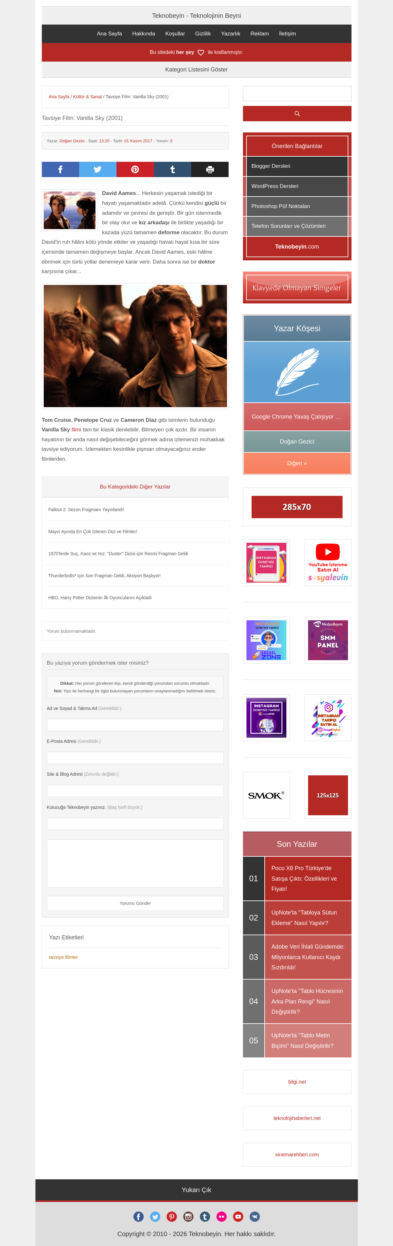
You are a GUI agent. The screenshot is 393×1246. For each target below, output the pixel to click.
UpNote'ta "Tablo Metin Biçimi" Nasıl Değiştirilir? (302, 1040)
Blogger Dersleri (271, 166)
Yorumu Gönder (135, 903)
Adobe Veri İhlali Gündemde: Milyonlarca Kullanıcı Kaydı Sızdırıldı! (307, 957)
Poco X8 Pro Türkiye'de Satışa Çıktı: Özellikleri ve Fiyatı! (304, 878)
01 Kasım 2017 (138, 140)
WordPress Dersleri (275, 186)
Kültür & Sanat (87, 96)
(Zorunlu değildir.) (83, 774)
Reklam (260, 34)
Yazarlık (230, 34)
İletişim (287, 34)
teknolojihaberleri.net (297, 1118)
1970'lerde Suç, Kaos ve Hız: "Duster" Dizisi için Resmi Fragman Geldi (118, 553)
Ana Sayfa (109, 34)
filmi (76, 430)
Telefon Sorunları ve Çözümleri (289, 226)
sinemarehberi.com (297, 1154)
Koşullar (175, 34)
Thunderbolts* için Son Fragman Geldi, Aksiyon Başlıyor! (105, 575)
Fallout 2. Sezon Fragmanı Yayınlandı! (87, 509)
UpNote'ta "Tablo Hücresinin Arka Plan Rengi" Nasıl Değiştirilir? (307, 1001)
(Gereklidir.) (84, 708)
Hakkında (143, 34)
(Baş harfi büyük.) (94, 807)
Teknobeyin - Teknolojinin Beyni (196, 15)
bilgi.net (297, 1082)
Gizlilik (203, 34)
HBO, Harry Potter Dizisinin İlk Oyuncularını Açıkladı (100, 597)
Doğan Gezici (72, 140)
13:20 (104, 140)
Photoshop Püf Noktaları (281, 206)
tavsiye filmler (63, 957)
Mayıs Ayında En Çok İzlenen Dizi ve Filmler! (93, 531)
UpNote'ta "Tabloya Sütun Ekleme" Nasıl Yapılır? (304, 917)
